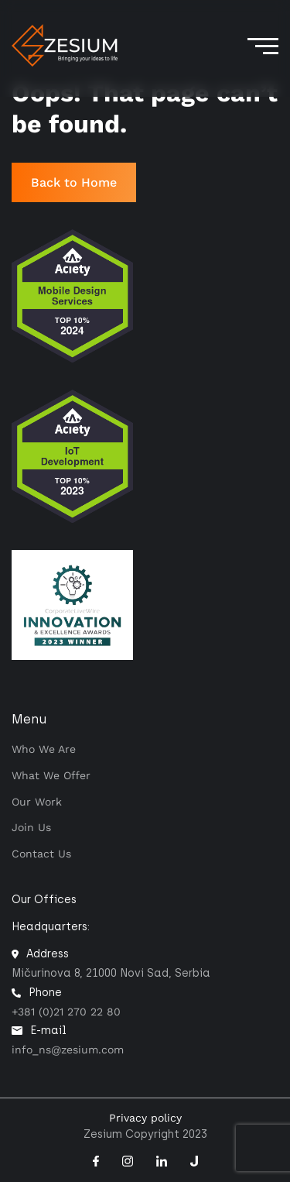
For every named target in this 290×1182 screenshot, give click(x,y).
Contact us (41, 853)
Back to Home (74, 182)
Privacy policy (145, 1118)
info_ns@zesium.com (68, 1049)
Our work (37, 801)
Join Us (31, 827)
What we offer (51, 775)
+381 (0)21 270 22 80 (66, 1011)
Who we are (44, 749)
